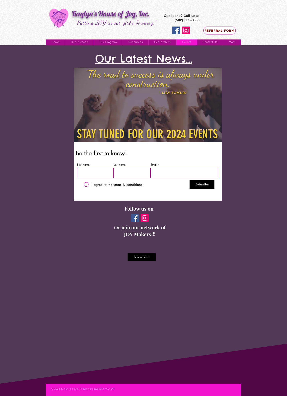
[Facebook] (176, 30)
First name (83, 164)
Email (154, 164)
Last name (120, 164)
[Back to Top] (142, 257)
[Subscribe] (202, 184)
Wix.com (109, 389)
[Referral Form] (219, 30)
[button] (79, 42)
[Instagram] (186, 30)
